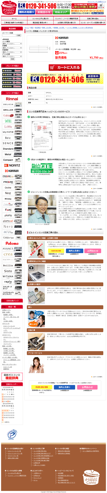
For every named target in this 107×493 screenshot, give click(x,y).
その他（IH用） (8, 321)
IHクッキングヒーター (9, 364)
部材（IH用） (6, 312)
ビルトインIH (7, 367)
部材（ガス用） (7, 346)
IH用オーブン (6, 310)
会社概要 (60, 473)
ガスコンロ (5, 323)
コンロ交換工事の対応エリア (42, 453)
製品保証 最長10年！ (40, 23)
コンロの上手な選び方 (40, 19)
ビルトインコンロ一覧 (14, 451)
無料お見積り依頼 (13, 458)
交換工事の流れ (93, 19)
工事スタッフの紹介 (39, 465)
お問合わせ (37, 475)
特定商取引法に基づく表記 (66, 475)
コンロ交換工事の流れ (40, 451)
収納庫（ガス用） (9, 353)
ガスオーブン (6, 335)
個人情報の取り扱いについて (66, 482)
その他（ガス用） (9, 350)
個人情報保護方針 (63, 480)
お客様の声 (37, 463)
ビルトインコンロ (9, 326)
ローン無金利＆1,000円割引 (91, 451)
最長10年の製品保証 (64, 451)
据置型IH (6, 369)
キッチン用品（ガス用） (10, 357)
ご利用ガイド (101, 2)
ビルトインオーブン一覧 (15, 453)
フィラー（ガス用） (9, 355)
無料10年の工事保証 (64, 453)
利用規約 (60, 478)
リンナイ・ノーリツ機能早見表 (66, 19)
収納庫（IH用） (8, 315)
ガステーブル (7, 332)
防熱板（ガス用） (9, 348)
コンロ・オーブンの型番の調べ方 (93, 23)
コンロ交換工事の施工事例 (41, 460)
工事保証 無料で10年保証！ (14, 23)
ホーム (14, 19)
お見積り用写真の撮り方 (67, 23)
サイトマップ (92, 2)
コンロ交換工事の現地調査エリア (43, 456)
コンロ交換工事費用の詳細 (41, 458)
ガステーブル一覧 (13, 456)
